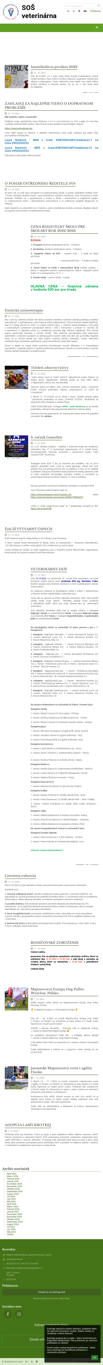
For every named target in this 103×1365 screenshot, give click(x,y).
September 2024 (15, 1221)
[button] (85, 11)
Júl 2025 (11, 1196)
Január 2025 (13, 1211)
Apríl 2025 (11, 1204)
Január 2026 (13, 1181)
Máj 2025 (11, 1201)
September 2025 (15, 1191)
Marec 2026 (12, 1176)
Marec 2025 (12, 1206)
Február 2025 (13, 1209)
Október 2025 (13, 1189)
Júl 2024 (11, 1227)
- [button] (74, 11)
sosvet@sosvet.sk (14, 1259)
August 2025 (13, 1194)
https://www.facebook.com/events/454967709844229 (57, 497)
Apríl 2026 (11, 1173)
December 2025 (14, 1184)
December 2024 (14, 1214)
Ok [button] (94, 1357)
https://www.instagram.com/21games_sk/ (51, 494)
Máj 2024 (11, 1232)
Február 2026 (13, 1178)
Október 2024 (13, 1219)
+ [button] (68, 11)
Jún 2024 (11, 1229)
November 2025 (14, 1186)
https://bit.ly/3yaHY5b (41, 508)
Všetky (10, 1234)
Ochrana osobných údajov (51, 1324)
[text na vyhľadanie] (82, 6)
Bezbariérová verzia (12, 1361)
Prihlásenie (95, 11)
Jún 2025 (11, 1199)
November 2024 (14, 1216)
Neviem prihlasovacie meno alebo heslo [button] (51, 1298)
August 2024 (13, 1224)
